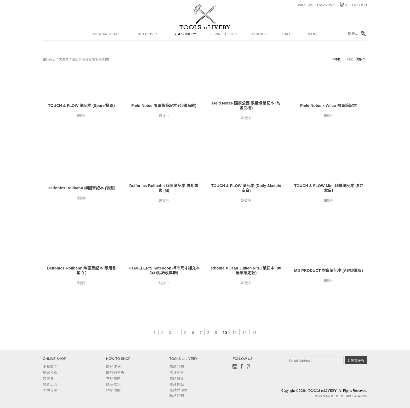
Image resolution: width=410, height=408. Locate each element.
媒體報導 (176, 379)
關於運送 (113, 367)
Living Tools (224, 46)
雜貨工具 (50, 384)
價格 (359, 59)
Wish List (305, 5)
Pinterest (248, 366)
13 (254, 332)
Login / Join (325, 5)
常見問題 (113, 379)
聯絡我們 (176, 396)
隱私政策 (113, 384)
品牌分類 (50, 390)
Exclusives (146, 46)
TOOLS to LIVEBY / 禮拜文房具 (205, 33)
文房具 (64, 59)
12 (244, 332)
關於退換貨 (115, 372)
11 (234, 332)
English (359, 5)
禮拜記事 (176, 372)
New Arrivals (106, 46)
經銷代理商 (178, 390)
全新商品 (50, 367)
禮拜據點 (176, 384)
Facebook (241, 366)
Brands (259, 46)
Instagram (234, 366)
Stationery (185, 46)
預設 (350, 59)
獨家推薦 (50, 372)
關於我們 (176, 367)
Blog (312, 46)
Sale (287, 46)
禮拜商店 (49, 59)
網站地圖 (113, 390)
